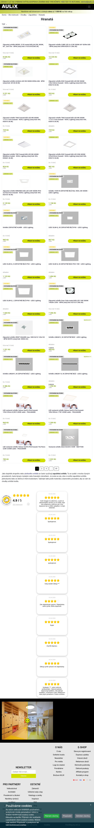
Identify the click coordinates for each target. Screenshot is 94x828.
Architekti (11, 792)
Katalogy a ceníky (35, 795)
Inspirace (35, 799)
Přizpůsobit (67, 816)
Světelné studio (59, 755)
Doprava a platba (82, 755)
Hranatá (42, 15)
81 (56, 469)
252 (18, 504)
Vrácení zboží (82, 758)
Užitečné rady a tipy (35, 792)
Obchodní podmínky (82, 765)
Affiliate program (82, 772)
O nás (59, 751)
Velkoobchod (12, 788)
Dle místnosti (13, 15)
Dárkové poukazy (82, 768)
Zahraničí (35, 788)
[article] (52, 501)
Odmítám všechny (83, 816)
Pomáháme (58, 768)
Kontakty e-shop (82, 775)
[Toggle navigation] (89, 7)
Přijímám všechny (51, 816)
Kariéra (58, 772)
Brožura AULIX (58, 775)
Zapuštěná (33, 15)
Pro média (59, 762)
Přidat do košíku (33, 58)
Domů (4, 15)
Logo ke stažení (59, 765)
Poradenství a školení (12, 795)
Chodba (23, 15)
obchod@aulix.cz (87, 2)
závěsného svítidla (31, 474)
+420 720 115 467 (68, 2)
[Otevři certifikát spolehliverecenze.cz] (21, 495)
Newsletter (59, 758)
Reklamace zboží (82, 762)
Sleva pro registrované (82, 751)
